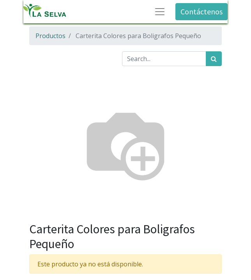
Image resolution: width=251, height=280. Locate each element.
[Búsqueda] (214, 58)
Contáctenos (201, 11)
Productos (50, 36)
